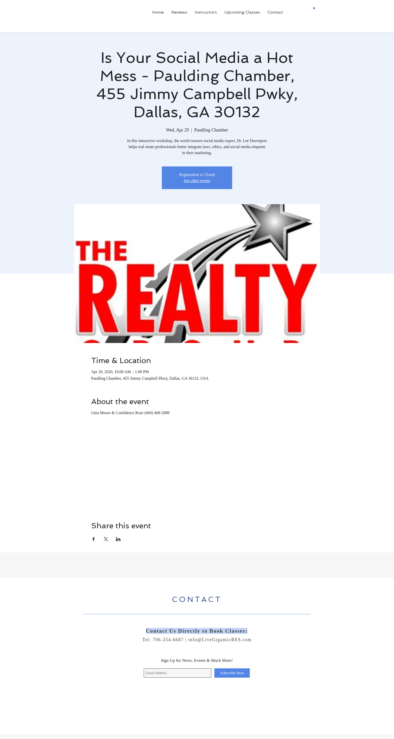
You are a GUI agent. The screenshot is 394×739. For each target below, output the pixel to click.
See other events (197, 181)
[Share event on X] (106, 539)
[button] (314, 8)
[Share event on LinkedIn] (118, 539)
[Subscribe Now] (232, 673)
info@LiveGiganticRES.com (220, 639)
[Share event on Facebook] (93, 539)
